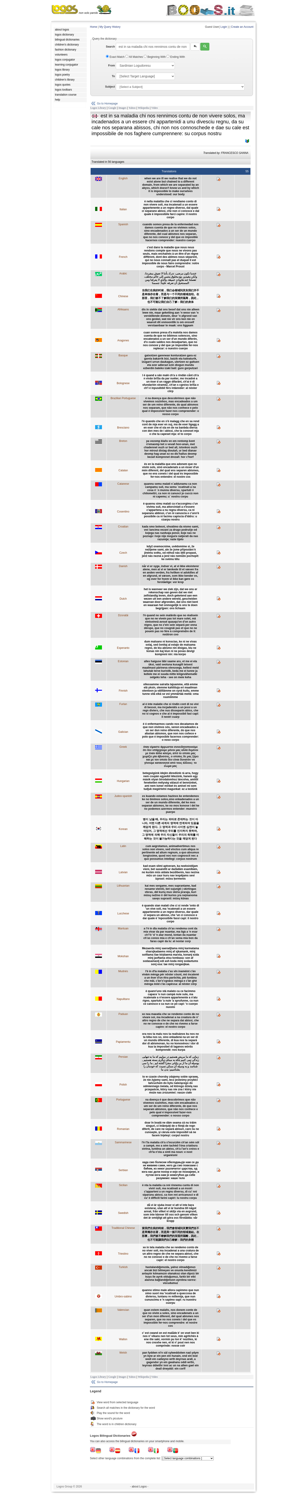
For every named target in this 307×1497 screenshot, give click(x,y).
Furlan (123, 704)
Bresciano (123, 427)
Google (112, 107)
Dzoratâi (123, 615)
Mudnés (123, 971)
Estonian (123, 661)
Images (122, 107)
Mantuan (123, 928)
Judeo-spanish (123, 796)
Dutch (123, 598)
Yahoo (132, 107)
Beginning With (155, 56)
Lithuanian (123, 885)
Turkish (123, 1267)
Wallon (123, 1339)
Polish (123, 1084)
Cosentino (123, 511)
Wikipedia (143, 107)
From (111, 65)
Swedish (123, 1213)
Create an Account (242, 26)
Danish (123, 566)
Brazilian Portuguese (123, 398)
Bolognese (123, 383)
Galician (123, 731)
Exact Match (115, 56)
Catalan (123, 470)
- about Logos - (139, 1486)
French (123, 257)
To (113, 76)
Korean (123, 829)
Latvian (123, 872)
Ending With (175, 56)
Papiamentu (123, 1041)
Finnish (123, 690)
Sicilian (123, 1185)
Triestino (123, 1253)
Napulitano (123, 999)
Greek (123, 746)
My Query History (110, 26)
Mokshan (123, 956)
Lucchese (123, 913)
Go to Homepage (107, 103)
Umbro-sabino (123, 1296)
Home (93, 26)
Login (223, 26)
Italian (123, 209)
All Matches (134, 56)
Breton (123, 441)
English (123, 178)
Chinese (123, 296)
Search (110, 46)
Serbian (123, 1170)
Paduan (123, 1014)
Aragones (123, 340)
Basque (123, 355)
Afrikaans (123, 309)
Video (154, 107)
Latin (123, 846)
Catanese (123, 483)
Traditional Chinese (123, 1228)
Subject (110, 86)
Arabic (123, 273)
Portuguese (123, 1099)
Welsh (123, 1352)
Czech (123, 552)
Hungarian (123, 781)
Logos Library (98, 107)
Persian (123, 1056)
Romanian (123, 1129)
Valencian (123, 1310)
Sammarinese (123, 1142)
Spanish (123, 224)
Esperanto (123, 648)
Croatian (123, 526)
